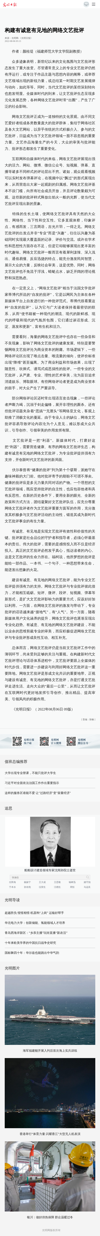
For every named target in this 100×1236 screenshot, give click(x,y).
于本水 (12, 887)
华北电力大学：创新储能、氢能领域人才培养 (35, 922)
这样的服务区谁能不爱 (20, 793)
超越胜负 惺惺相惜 (17, 912)
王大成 (42, 882)
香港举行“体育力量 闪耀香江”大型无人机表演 (50, 1134)
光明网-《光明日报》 (22, 38)
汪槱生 (57, 887)
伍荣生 (42, 887)
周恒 (72, 887)
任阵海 (12, 882)
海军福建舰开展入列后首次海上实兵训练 (50, 1050)
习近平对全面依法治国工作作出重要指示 (32, 783)
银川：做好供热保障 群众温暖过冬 (50, 1217)
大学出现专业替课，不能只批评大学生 (30, 773)
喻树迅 (72, 882)
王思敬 (57, 882)
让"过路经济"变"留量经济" (53, 793)
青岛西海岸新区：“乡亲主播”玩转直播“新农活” (36, 932)
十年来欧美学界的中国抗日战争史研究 (30, 942)
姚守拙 (87, 882)
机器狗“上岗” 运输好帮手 (47, 912)
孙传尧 (27, 887)
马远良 (87, 887)
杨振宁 (27, 882)
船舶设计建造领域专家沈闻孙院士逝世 (50, 870)
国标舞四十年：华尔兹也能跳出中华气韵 (32, 952)
